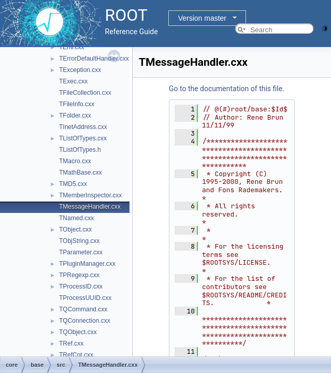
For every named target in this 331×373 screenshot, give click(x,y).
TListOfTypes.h (80, 149)
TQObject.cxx (78, 332)
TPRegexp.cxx (79, 275)
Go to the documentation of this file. (226, 88)
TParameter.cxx (81, 252)
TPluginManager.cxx (87, 263)
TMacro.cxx (75, 161)
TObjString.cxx (79, 241)
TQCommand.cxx (83, 309)
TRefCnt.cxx (76, 354)
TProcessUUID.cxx (85, 298)
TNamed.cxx (76, 218)
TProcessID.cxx (81, 286)
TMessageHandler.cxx (90, 206)
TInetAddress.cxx (83, 127)
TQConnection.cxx (84, 320)
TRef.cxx (71, 343)
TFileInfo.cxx (76, 104)
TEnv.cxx (71, 47)
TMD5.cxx (73, 184)
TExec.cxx (73, 81)
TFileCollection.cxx (85, 92)
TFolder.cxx (75, 115)
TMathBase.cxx (80, 172)
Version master (202, 18)
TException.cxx (80, 70)
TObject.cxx (75, 229)
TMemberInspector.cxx (90, 195)
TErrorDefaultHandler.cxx (94, 58)
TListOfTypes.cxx (83, 138)
